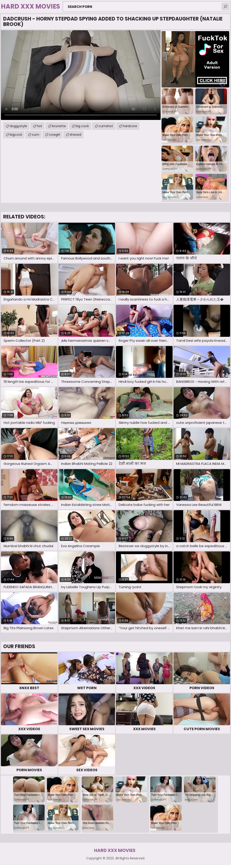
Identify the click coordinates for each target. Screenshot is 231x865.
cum (35, 134)
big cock (82, 126)
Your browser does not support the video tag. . (81, 75)
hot (39, 126)
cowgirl (54, 134)
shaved (75, 134)
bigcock (16, 134)
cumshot (106, 126)
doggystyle (18, 126)
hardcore (130, 126)
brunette (59, 126)
